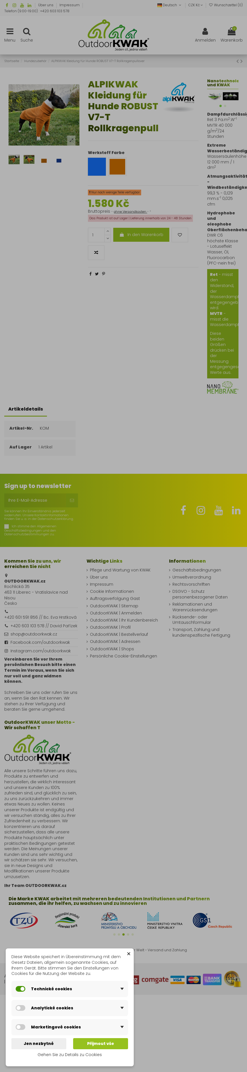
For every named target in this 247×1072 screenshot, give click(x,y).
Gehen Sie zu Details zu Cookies (70, 1054)
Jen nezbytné (39, 1043)
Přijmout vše (100, 1043)
